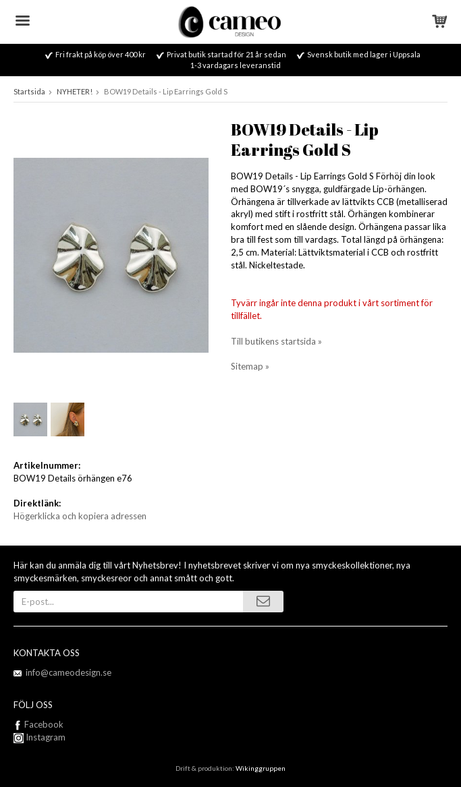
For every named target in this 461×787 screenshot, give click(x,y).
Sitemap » (250, 366)
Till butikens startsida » (276, 341)
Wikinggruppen (261, 768)
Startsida (29, 91)
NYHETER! (74, 91)
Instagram (39, 737)
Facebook (43, 724)
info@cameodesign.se (68, 672)
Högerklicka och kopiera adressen (79, 516)
